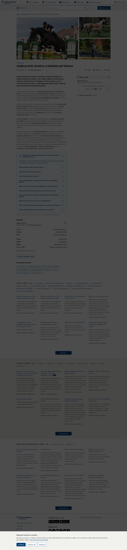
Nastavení (42, 544)
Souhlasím (21, 544)
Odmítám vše (32, 544)
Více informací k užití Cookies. (39, 540)
